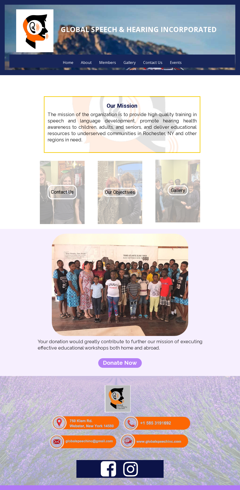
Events (176, 62)
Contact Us (152, 62)
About (86, 62)
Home (68, 62)
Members (107, 62)
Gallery (130, 62)
